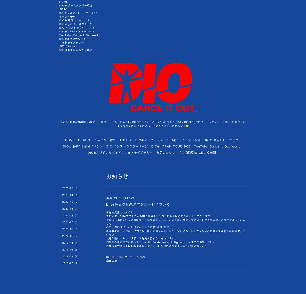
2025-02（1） (71, 188)
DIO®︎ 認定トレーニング (74, 20)
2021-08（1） (71, 222)
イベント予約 (67, 16)
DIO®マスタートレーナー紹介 (78, 13)
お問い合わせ (67, 46)
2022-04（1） (71, 208)
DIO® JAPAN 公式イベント (77, 24)
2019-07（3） (71, 256)
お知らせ (64, 9)
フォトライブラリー (71, 42)
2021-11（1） (71, 215)
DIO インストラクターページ (77, 27)
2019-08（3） (71, 249)
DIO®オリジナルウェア (74, 39)
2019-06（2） (71, 263)
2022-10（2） (71, 201)
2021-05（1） (71, 229)
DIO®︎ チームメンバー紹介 (76, 5)
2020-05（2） (71, 236)
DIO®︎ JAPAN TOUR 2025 (76, 31)
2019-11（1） (71, 242)
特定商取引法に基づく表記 (75, 50)
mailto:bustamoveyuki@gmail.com (167, 242)
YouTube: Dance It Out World (79, 35)
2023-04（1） (71, 195)
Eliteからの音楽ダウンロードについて (138, 204)
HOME (63, 2)
